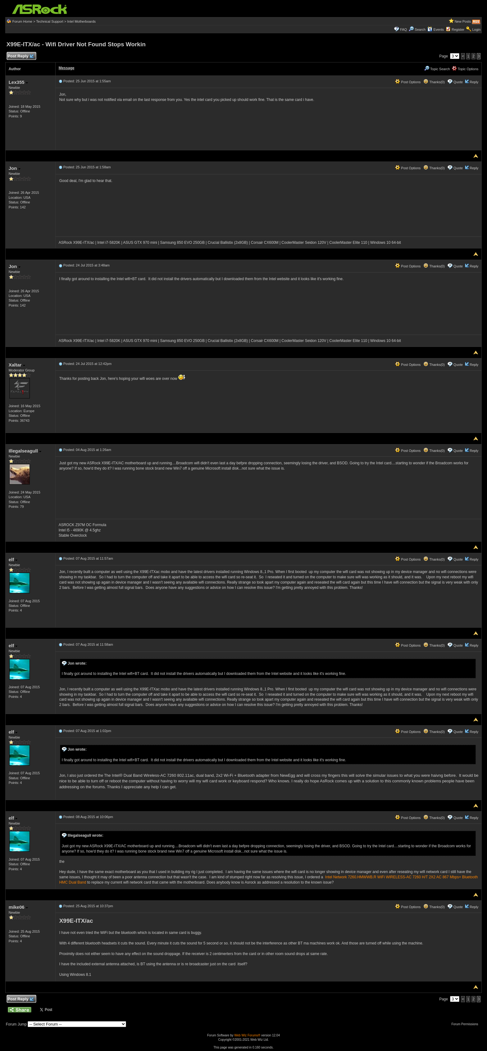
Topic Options (465, 69)
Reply (474, 82)
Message (67, 68)
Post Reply (20, 56)
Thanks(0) (433, 82)
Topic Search (437, 69)
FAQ (403, 29)
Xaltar (17, 364)
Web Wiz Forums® (247, 1035)
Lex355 (18, 82)
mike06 (18, 907)
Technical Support (49, 21)
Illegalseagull (25, 450)
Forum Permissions (466, 1024)
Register (458, 29)
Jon (14, 168)
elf (13, 559)
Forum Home (22, 21)
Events (435, 29)
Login (476, 29)
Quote (458, 82)
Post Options (408, 82)
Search (420, 29)
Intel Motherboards (81, 21)
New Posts (463, 21)
